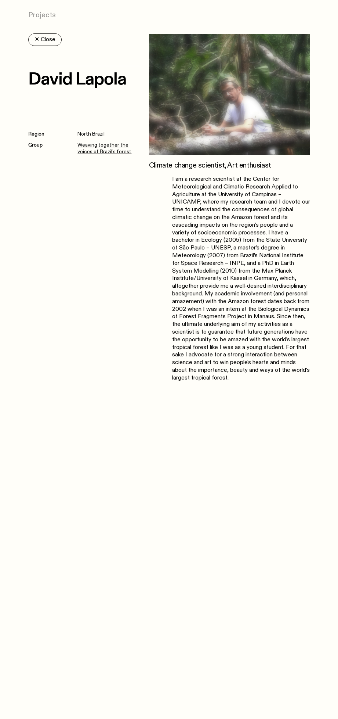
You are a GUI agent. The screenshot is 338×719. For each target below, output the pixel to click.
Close (44, 39)
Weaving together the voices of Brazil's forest (104, 148)
